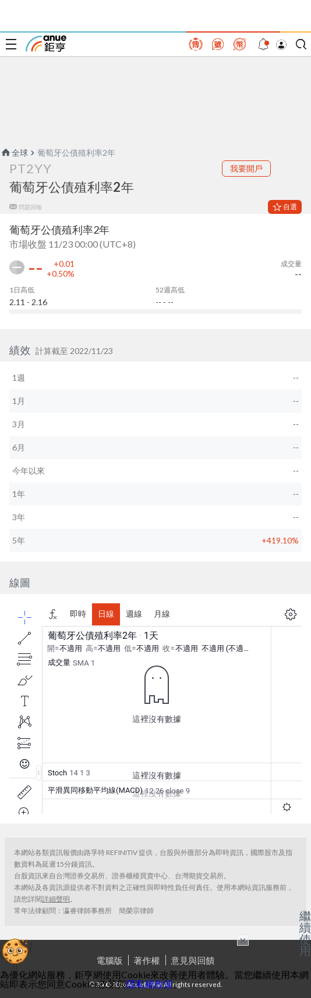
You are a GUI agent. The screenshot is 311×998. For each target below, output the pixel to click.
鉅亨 (46, 43)
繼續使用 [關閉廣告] (305, 933)
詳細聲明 (56, 899)
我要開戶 (246, 168)
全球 (14, 153)
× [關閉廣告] (242, 940)
